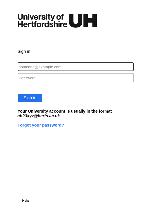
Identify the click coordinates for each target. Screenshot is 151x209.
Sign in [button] (30, 98)
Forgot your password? (41, 125)
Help (25, 200)
